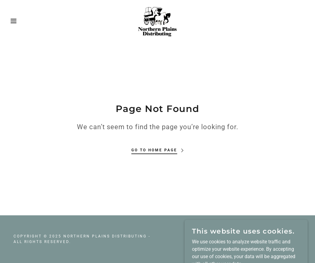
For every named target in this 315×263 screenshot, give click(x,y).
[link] (157, 20)
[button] (15, 21)
